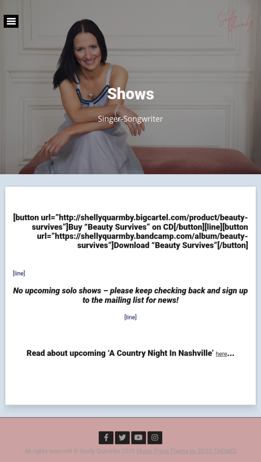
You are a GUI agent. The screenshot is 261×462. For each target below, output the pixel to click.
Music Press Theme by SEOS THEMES (186, 451)
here (220, 352)
